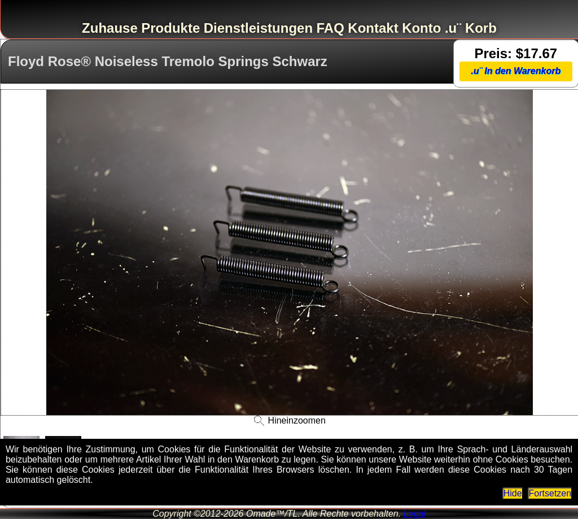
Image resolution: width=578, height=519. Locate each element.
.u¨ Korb (471, 28)
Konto (421, 28)
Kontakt (373, 28)
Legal (415, 513)
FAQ (330, 28)
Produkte (170, 28)
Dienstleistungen (258, 28)
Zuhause (110, 28)
